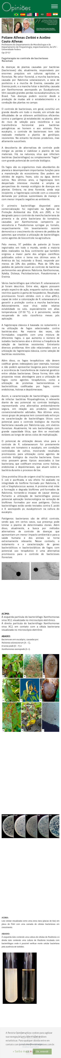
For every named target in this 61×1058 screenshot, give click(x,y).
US (29, 14)
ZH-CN (48, 14)
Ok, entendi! (42, 1051)
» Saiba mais (21, 1051)
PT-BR (16, 14)
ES (22, 14)
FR (35, 14)
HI (55, 14)
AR (42, 14)
